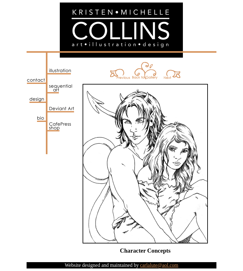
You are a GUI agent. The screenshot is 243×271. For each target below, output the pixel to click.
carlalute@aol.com (159, 265)
